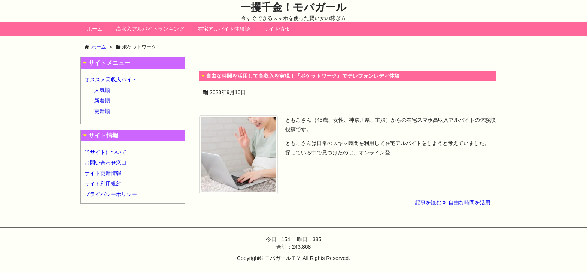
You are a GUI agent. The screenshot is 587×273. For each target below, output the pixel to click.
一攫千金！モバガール (293, 7)
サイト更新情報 (103, 173)
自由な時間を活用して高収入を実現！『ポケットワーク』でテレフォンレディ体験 (303, 76)
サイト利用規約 (103, 184)
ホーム (95, 29)
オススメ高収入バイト (111, 79)
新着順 (102, 101)
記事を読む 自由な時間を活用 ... (455, 203)
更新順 (102, 111)
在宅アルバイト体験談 (224, 29)
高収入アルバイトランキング (150, 29)
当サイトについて (106, 152)
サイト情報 (277, 29)
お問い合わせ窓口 (106, 163)
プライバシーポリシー (111, 194)
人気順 (102, 90)
